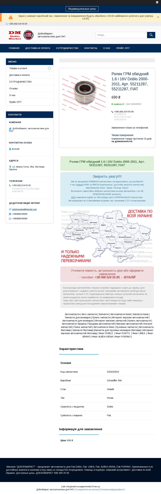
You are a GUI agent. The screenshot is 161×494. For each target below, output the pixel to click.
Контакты (90, 48)
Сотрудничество (67, 48)
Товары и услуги (18, 68)
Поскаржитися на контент (86, 489)
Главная (14, 48)
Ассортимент (18, 56)
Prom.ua (96, 486)
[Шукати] (151, 35)
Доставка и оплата (37, 48)
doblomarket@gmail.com (24, 209)
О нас (106, 48)
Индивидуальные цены (82, 8)
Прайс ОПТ (123, 48)
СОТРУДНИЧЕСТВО (20, 81)
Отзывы (13, 88)
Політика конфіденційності (112, 489)
